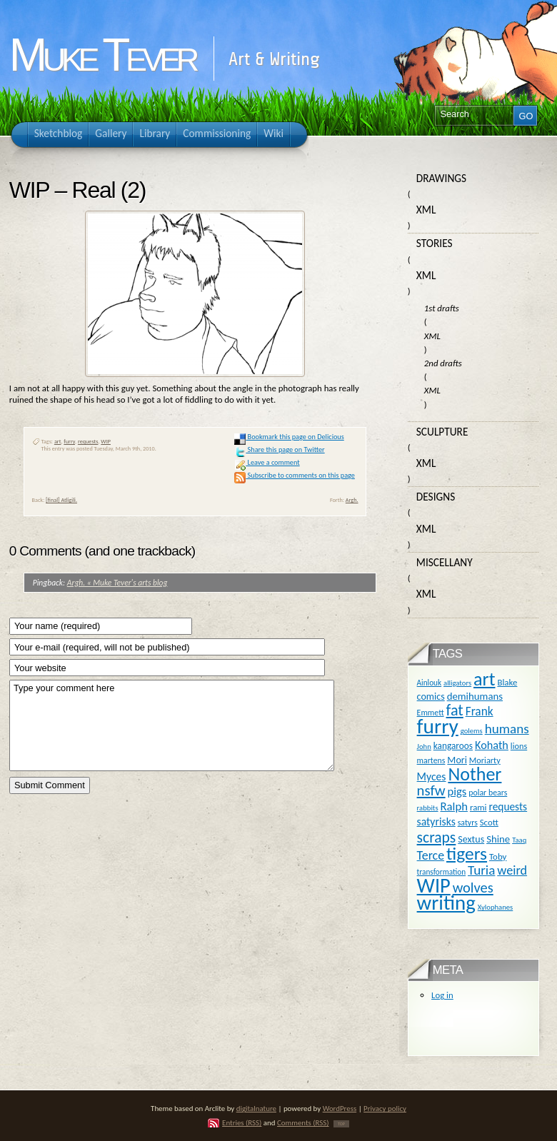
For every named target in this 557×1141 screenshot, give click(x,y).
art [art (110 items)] (484, 679)
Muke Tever (102, 55)
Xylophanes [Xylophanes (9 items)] (495, 907)
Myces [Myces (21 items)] (431, 776)
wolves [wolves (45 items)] (473, 887)
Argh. (352, 499)
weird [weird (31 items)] (512, 870)
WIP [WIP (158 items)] (434, 885)
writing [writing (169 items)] (446, 902)
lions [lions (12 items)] (519, 745)
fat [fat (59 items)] (454, 710)
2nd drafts (443, 363)
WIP (106, 441)
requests (88, 441)
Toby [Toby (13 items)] (497, 856)
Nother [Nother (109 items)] (474, 774)
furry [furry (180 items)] (437, 726)
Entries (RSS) (241, 1122)
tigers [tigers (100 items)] (466, 854)
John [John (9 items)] (424, 746)
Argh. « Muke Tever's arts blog (117, 583)
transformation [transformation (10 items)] (441, 872)
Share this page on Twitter (279, 449)
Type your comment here (171, 725)
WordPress (340, 1108)
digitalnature (256, 1108)
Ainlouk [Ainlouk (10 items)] (429, 683)
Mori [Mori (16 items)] (457, 760)
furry (69, 441)
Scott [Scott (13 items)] (489, 822)
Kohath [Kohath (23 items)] (491, 745)
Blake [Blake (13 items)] (507, 682)
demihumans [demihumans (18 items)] (475, 696)
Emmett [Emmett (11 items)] (430, 713)
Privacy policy (384, 1108)
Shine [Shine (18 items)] (498, 839)
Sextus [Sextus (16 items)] (471, 839)
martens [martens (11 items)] (431, 760)
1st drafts (441, 308)
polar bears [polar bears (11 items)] (487, 793)
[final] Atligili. (61, 499)
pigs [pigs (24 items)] (457, 791)
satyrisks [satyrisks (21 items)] (436, 821)
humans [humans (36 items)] (507, 728)
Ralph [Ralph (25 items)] (454, 806)
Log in (442, 995)
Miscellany (444, 562)
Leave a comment (266, 462)
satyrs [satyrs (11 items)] (468, 823)
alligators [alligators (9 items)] (457, 683)
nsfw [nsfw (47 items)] (431, 790)
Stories (434, 243)
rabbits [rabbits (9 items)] (427, 808)
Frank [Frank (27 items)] (479, 711)
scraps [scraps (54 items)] (436, 837)
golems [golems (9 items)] (472, 730)
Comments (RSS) (303, 1122)
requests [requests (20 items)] (507, 806)
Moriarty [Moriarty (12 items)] (485, 760)
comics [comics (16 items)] (431, 696)
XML (426, 209)
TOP (341, 1124)
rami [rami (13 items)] (478, 807)
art (57, 441)
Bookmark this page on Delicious (288, 436)
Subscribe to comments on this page (294, 475)
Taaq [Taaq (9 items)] (519, 840)
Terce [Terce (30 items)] (431, 855)
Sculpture (442, 431)
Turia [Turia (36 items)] (481, 870)
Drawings (441, 178)
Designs (435, 496)
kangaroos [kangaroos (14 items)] (453, 746)
